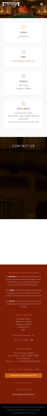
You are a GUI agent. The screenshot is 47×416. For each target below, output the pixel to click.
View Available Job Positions (23, 394)
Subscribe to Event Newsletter (23, 375)
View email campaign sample (23, 383)
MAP (23, 330)
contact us (14, 361)
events (21, 122)
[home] (11, 4)
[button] (41, 4)
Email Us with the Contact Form (23, 61)
